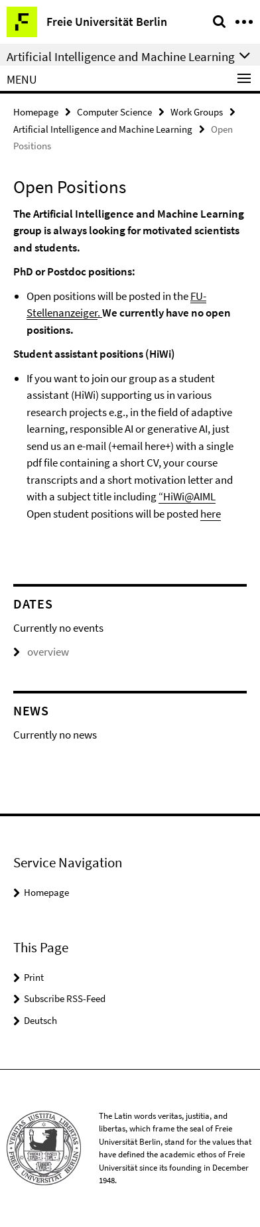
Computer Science (114, 112)
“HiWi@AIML (187, 496)
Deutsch (40, 1020)
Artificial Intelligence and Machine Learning (102, 129)
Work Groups (196, 112)
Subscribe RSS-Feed (64, 998)
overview (41, 651)
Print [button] (34, 977)
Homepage (35, 112)
